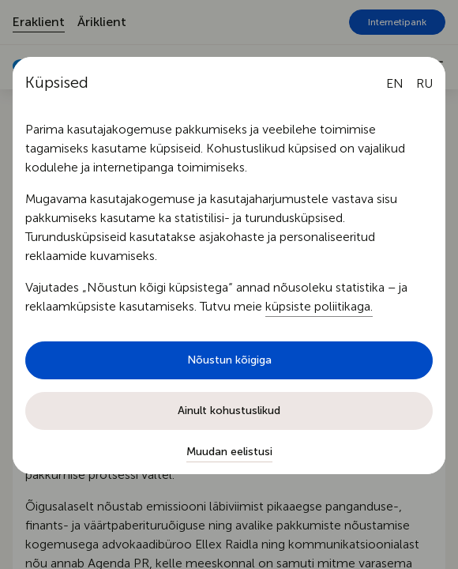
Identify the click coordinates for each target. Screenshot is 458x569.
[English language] (395, 83)
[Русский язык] (424, 83)
